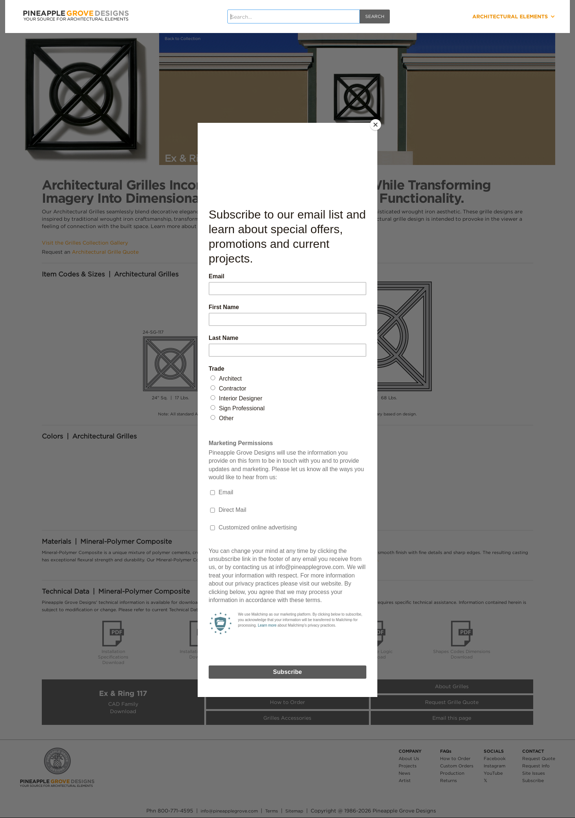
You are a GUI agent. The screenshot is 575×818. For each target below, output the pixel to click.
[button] (486, 16)
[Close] (375, 124)
